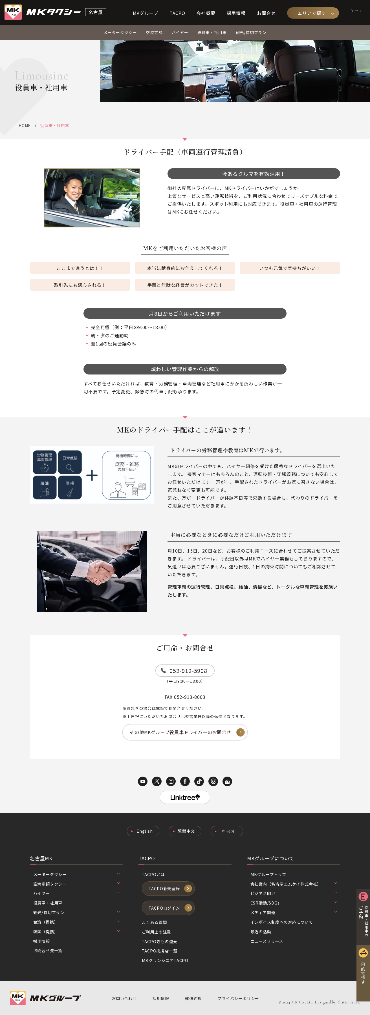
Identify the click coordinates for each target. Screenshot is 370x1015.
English (144, 831)
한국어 (228, 831)
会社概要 (205, 13)
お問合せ (266, 13)
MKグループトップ (268, 874)
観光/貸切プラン (251, 32)
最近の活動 (260, 931)
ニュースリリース (266, 941)
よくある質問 (154, 922)
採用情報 (236, 13)
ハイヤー (180, 32)
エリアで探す (312, 13)
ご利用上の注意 (156, 932)
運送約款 (193, 998)
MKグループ (145, 13)
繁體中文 (186, 831)
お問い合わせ (124, 998)
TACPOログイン (164, 908)
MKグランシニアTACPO (165, 960)
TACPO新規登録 (164, 888)
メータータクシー (120, 32)
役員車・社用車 (212, 32)
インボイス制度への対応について (281, 922)
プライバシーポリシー (238, 998)
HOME (24, 125)
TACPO (177, 13)
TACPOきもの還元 (159, 941)
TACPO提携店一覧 (159, 951)
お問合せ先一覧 (48, 950)
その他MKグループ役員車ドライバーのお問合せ (180, 732)
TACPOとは (153, 874)
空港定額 (154, 32)
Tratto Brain (348, 1002)
